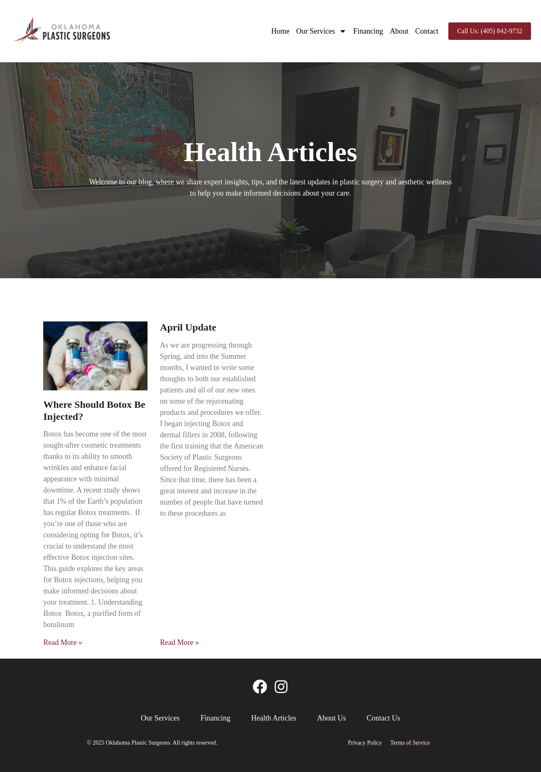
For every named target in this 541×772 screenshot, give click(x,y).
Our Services (321, 31)
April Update (188, 327)
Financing (368, 31)
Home (280, 31)
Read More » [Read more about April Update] (179, 642)
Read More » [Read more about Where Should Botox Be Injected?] (62, 642)
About (399, 31)
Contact (426, 31)
